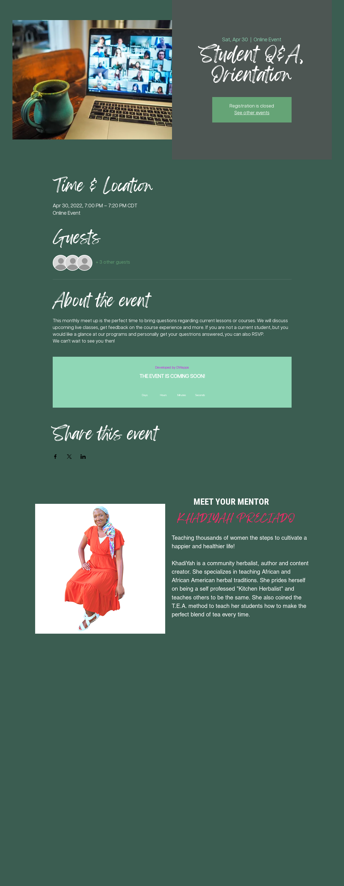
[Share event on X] (69, 456)
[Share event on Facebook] (55, 456)
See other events (251, 113)
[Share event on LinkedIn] (83, 456)
